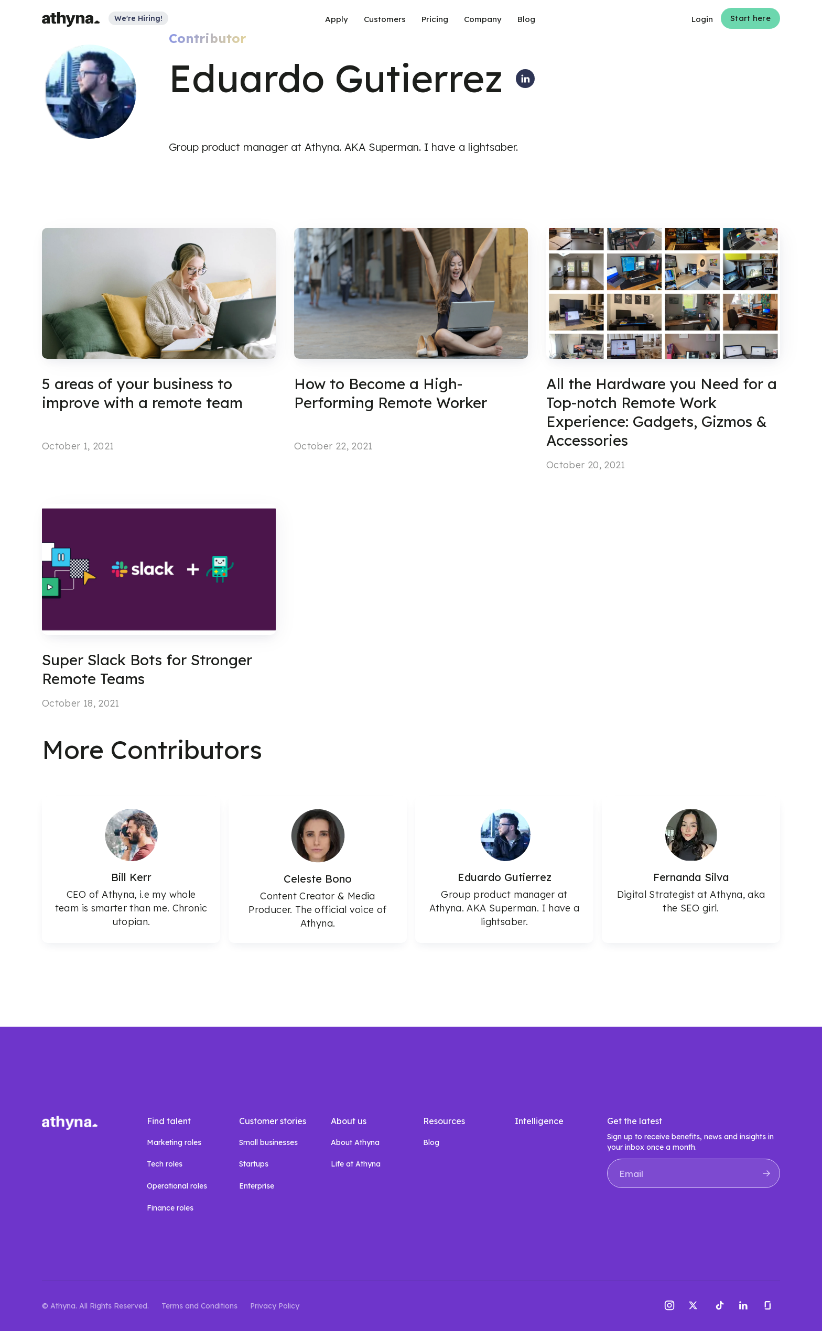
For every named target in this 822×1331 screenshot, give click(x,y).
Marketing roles (174, 1142)
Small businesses (268, 1142)
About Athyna (355, 1142)
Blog (431, 1142)
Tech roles (164, 1164)
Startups (253, 1164)
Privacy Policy (274, 1306)
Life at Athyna (356, 1164)
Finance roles (170, 1208)
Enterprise (256, 1186)
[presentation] (686, 1213)
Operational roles (177, 1186)
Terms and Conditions (199, 1306)
